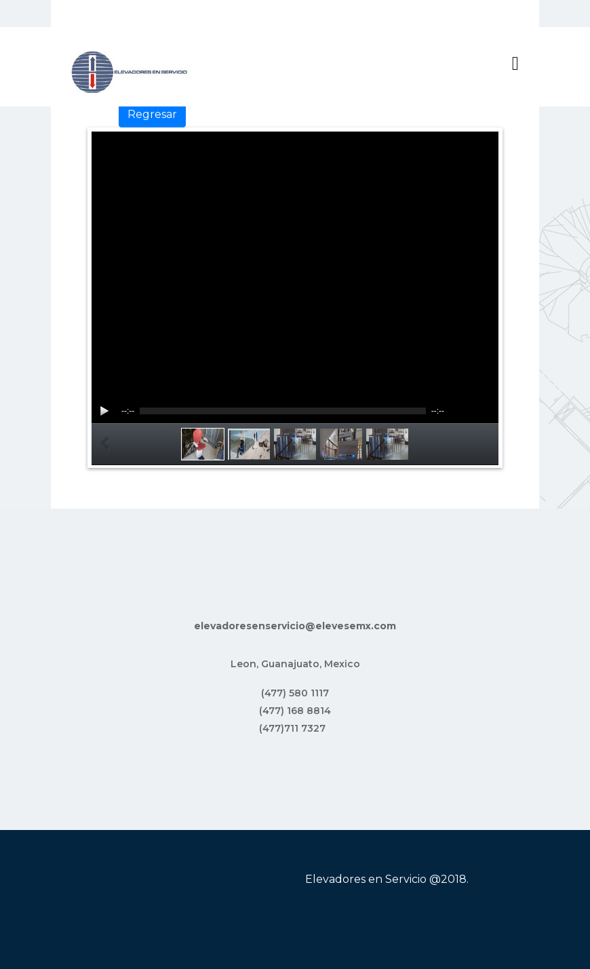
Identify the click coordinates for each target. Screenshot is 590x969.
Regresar (152, 114)
